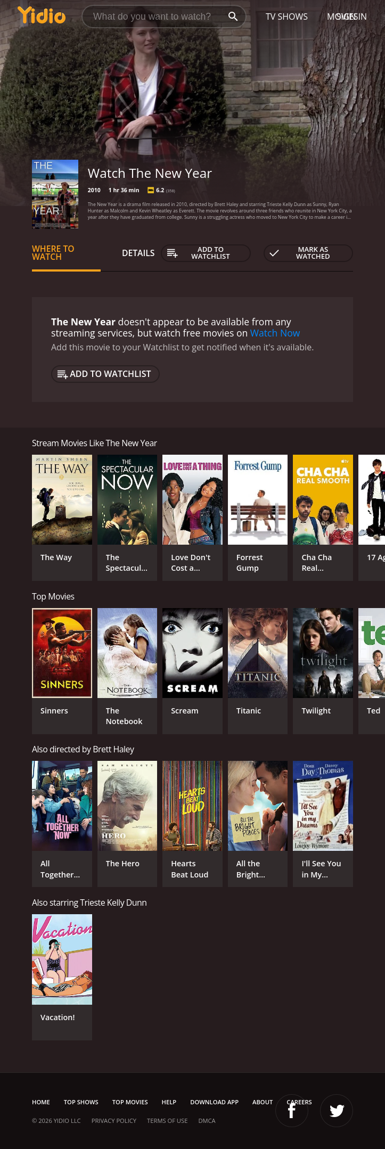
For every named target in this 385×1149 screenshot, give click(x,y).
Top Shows (81, 1102)
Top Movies (130, 1102)
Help (169, 1102)
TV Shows (287, 16)
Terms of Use (167, 1121)
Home (41, 1102)
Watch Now (275, 332)
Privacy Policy (114, 1121)
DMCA (206, 1121)
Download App (214, 1102)
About (262, 1102)
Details (138, 253)
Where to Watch (53, 253)
